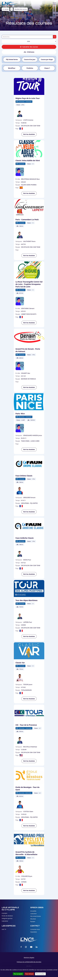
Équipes (32, 921)
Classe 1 (47, 68)
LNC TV (4, 929)
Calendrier (5, 921)
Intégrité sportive (7, 918)
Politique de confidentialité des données (29, 962)
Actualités (33, 911)
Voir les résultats (29, 134)
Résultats (33, 919)
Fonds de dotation (7, 916)
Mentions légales (29, 957)
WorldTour (11, 68)
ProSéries (30, 68)
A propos (4, 913)
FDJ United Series (12, 59)
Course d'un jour (29, 59)
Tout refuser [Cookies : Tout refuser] (29, 974)
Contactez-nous (35, 929)
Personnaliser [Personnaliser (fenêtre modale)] (40, 974)
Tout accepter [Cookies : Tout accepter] (18, 974)
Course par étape (47, 59)
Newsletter (33, 932)
